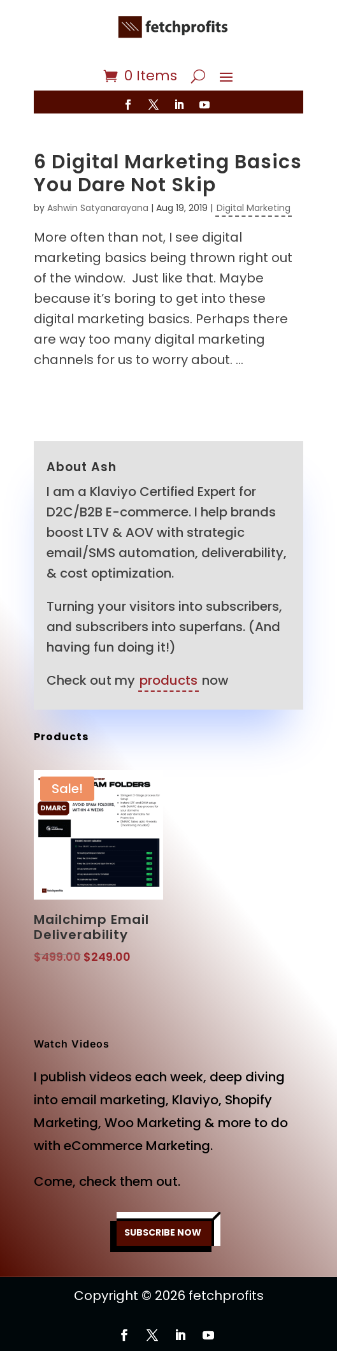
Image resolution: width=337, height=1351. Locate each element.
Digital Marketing (253, 207)
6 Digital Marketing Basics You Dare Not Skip (168, 173)
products (168, 680)
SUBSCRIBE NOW (162, 1232)
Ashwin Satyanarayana (97, 207)
